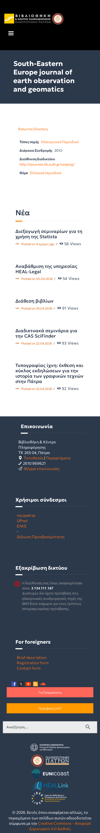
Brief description (31, 657)
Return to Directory (33, 129)
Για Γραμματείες (50, 692)
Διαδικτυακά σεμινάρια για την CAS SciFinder (46, 333)
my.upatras (26, 515)
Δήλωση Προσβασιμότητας (41, 536)
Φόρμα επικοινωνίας (42, 468)
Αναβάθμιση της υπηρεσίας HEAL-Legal (46, 269)
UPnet (22, 520)
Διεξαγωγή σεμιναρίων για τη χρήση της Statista (48, 234)
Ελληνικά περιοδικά (45, 173)
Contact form (29, 668)
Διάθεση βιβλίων (34, 301)
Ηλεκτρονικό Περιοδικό (60, 142)
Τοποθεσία (33, 457)
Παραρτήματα (58, 457)
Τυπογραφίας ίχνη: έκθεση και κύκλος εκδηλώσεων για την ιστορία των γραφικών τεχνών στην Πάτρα (49, 373)
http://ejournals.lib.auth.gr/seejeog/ (47, 164)
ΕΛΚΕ (21, 525)
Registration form (33, 662)
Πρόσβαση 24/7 (50, 708)
